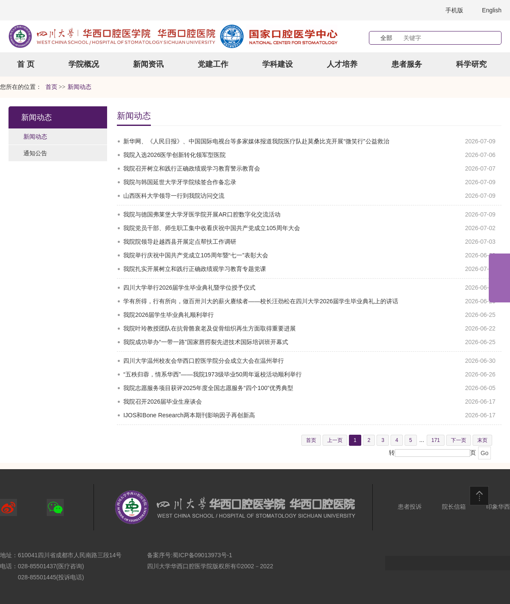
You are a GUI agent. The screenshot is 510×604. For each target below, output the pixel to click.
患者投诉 (410, 506)
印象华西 (498, 506)
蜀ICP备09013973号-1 (202, 555)
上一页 (335, 440)
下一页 (458, 440)
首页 (51, 87)
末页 (482, 440)
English (492, 10)
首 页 (25, 64)
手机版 (454, 10)
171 (435, 440)
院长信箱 (454, 506)
